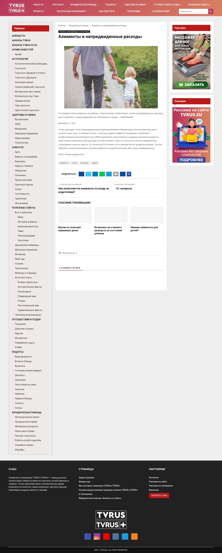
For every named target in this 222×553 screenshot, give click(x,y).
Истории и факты (27, 221)
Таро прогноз (22, 105)
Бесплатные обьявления (71, 11)
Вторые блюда (23, 361)
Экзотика (23, 240)
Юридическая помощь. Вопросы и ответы (100, 498)
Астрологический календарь (31, 63)
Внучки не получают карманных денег (69, 229)
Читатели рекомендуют (28, 314)
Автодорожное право (27, 417)
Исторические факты (30, 286)
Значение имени (24, 82)
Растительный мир (28, 305)
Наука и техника (24, 166)
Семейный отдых (25, 342)
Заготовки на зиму (25, 384)
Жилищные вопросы (26, 426)
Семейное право (65, 31)
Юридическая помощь (83, 5)
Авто (17, 152)
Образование (22, 138)
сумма (94, 163)
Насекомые (24, 291)
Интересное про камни (28, 91)
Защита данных (86, 477)
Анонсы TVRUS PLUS (24, 45)
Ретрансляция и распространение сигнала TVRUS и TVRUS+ (108, 490)
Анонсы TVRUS (21, 40)
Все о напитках (23, 212)
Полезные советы (199, 5)
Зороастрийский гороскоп (30, 87)
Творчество (21, 268)
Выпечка (20, 366)
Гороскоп (57, 5)
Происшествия (23, 180)
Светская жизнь (24, 184)
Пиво (21, 231)
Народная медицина (26, 133)
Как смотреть (107, 11)
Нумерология (22, 100)
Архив (18, 54)
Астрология (20, 59)
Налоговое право (25, 431)
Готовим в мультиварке (28, 370)
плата (74, 163)
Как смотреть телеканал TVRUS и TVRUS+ (99, 486)
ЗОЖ (17, 124)
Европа (19, 333)
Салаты (19, 403)
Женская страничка (26, 249)
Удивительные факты (30, 310)
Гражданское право (26, 421)
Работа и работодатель (28, 440)
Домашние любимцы (27, 245)
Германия (20, 324)
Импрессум (84, 481)
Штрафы (19, 449)
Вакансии (154, 490)
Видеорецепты (23, 356)
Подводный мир (27, 296)
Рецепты (111, 5)
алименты (64, 163)
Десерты (20, 375)
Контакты (154, 477)
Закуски (19, 389)
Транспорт (21, 198)
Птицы (21, 300)
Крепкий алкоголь (28, 226)
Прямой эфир (162, 11)
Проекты (38, 11)
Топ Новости (22, 193)
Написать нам (159, 495)
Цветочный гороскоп (27, 110)
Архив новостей (22, 49)
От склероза (124, 188)
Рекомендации (26, 235)
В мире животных (28, 282)
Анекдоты (18, 35)
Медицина (21, 128)
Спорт (18, 189)
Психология (21, 142)
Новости (38, 5)
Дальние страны (24, 328)
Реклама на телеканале (161, 486)
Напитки (19, 393)
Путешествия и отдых (167, 5)
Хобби (18, 347)
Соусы (18, 407)
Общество (20, 170)
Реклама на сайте (158, 481)
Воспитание (21, 119)
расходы (84, 163)
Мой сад (20, 259)
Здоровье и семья (135, 5)
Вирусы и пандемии (26, 156)
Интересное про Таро (27, 96)
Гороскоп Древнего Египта (30, 73)
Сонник (19, 263)
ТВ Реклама (133, 11)
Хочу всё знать (23, 277)
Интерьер (20, 254)
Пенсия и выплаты (25, 435)
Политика (20, 175)
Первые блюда (23, 398)
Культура (20, 161)
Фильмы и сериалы (26, 273)
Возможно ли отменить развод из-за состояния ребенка (108, 230)
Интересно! (21, 338)
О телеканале (85, 494)
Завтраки (20, 380)
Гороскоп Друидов (25, 77)
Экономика (21, 203)
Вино (20, 217)
